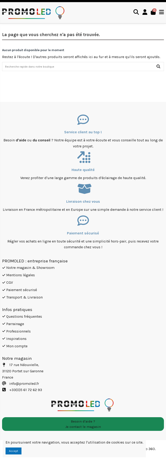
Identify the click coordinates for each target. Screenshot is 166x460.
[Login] (145, 12)
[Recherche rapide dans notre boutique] (158, 66)
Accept (13, 451)
